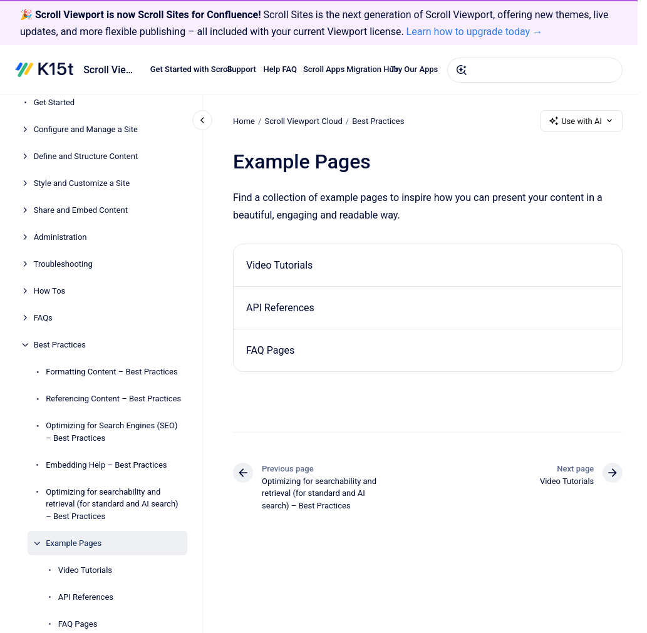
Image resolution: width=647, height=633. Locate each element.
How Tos (50, 291)
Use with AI (581, 121)
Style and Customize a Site (82, 183)
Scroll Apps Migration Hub (350, 70)
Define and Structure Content (86, 156)
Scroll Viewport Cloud (303, 121)
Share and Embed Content (81, 210)
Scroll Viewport (109, 70)
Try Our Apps (414, 70)
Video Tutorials (85, 570)
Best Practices (60, 344)
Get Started (54, 102)
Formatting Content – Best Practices (112, 371)
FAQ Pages (78, 624)
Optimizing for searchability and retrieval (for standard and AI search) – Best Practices (112, 504)
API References (85, 597)
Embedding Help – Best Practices (106, 465)
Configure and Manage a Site (86, 129)
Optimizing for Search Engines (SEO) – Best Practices (111, 432)
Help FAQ (280, 70)
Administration (60, 237)
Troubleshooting (63, 264)
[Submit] (462, 70)
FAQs (43, 317)
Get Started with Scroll (191, 70)
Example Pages (73, 543)
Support (241, 70)
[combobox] (535, 70)
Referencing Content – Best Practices (113, 398)
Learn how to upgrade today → (474, 32)
